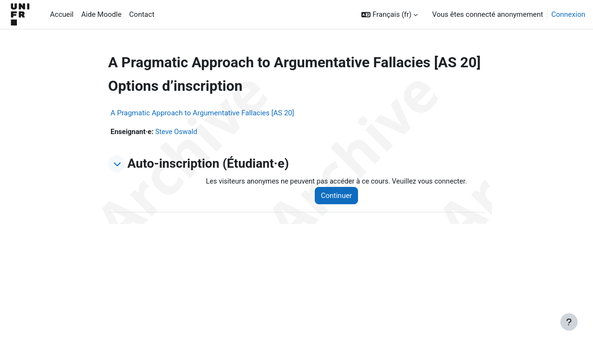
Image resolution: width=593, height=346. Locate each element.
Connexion (568, 14)
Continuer (340, 196)
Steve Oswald (178, 132)
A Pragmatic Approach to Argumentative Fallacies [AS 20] (202, 113)
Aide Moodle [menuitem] (101, 14)
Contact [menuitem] (141, 14)
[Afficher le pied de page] (569, 322)
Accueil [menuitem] (62, 14)
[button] (389, 15)
